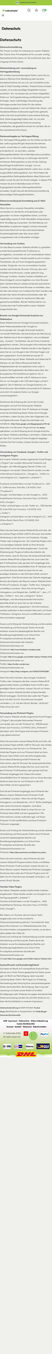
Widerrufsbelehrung (40, 1021)
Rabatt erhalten (39, 1027)
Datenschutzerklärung (9, 1008)
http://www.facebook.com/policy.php (25, 649)
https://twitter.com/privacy (18, 664)
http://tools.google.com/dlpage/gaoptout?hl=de (30, 424)
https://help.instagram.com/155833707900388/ (29, 671)
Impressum (12, 1021)
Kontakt (18, 1027)
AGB (5, 1021)
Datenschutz (24, 1021)
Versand (9, 1027)
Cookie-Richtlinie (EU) (26, 1024)
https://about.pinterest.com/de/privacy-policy (28, 852)
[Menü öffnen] (3, 15)
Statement (27, 1027)
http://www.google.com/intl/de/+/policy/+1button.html (30, 657)
